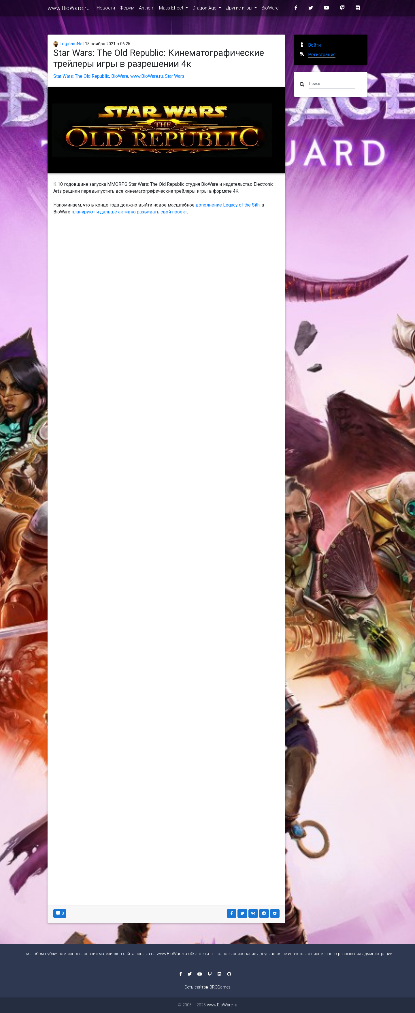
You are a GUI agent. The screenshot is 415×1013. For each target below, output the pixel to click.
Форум (127, 9)
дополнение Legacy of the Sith (228, 205)
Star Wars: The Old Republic (81, 76)
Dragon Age (205, 9)
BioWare (270, 9)
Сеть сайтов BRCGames (207, 987)
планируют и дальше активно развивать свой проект (129, 212)
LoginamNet (68, 43)
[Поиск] (332, 83)
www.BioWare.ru (69, 9)
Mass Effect (171, 9)
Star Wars (174, 76)
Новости (106, 9)
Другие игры (239, 9)
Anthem (146, 9)
